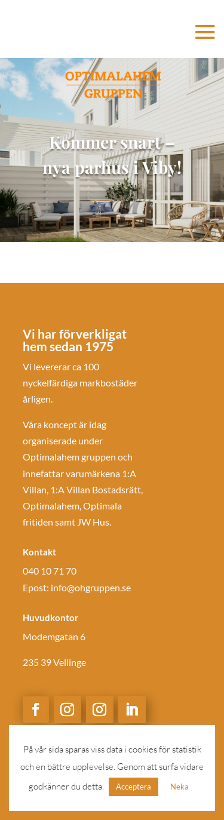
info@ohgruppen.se (91, 587)
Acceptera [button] (133, 786)
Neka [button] (179, 786)
